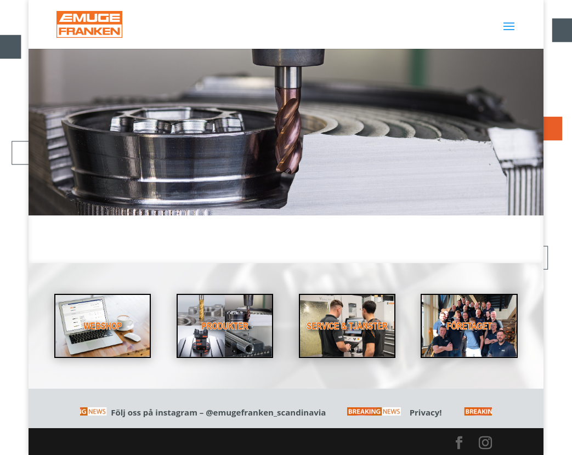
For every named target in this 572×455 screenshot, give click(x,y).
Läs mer (285, 201)
